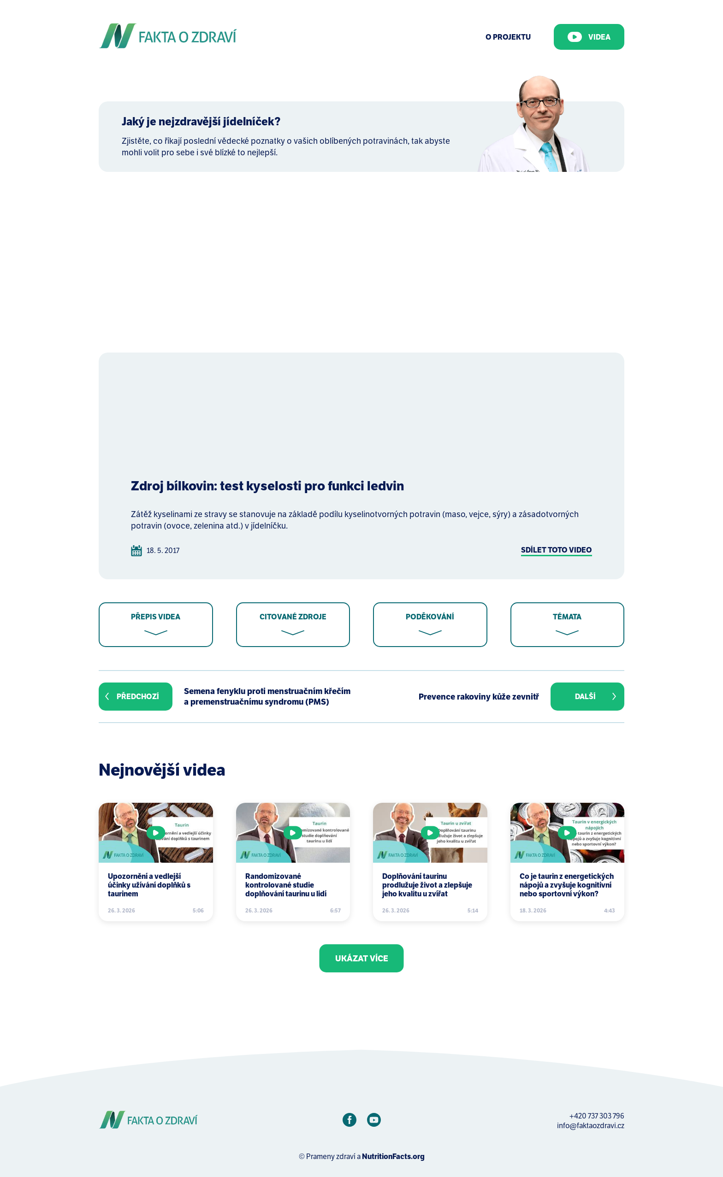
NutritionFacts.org (393, 1156)
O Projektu (508, 37)
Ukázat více (361, 958)
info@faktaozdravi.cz (590, 1125)
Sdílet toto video (556, 550)
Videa (589, 37)
